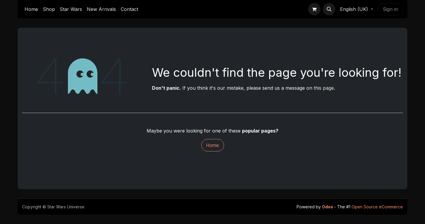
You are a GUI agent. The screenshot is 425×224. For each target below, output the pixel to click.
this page (324, 88)
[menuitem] (31, 9)
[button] (329, 9)
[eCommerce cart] (314, 9)
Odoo (328, 206)
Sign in (390, 9)
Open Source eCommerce (377, 206)
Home (212, 145)
